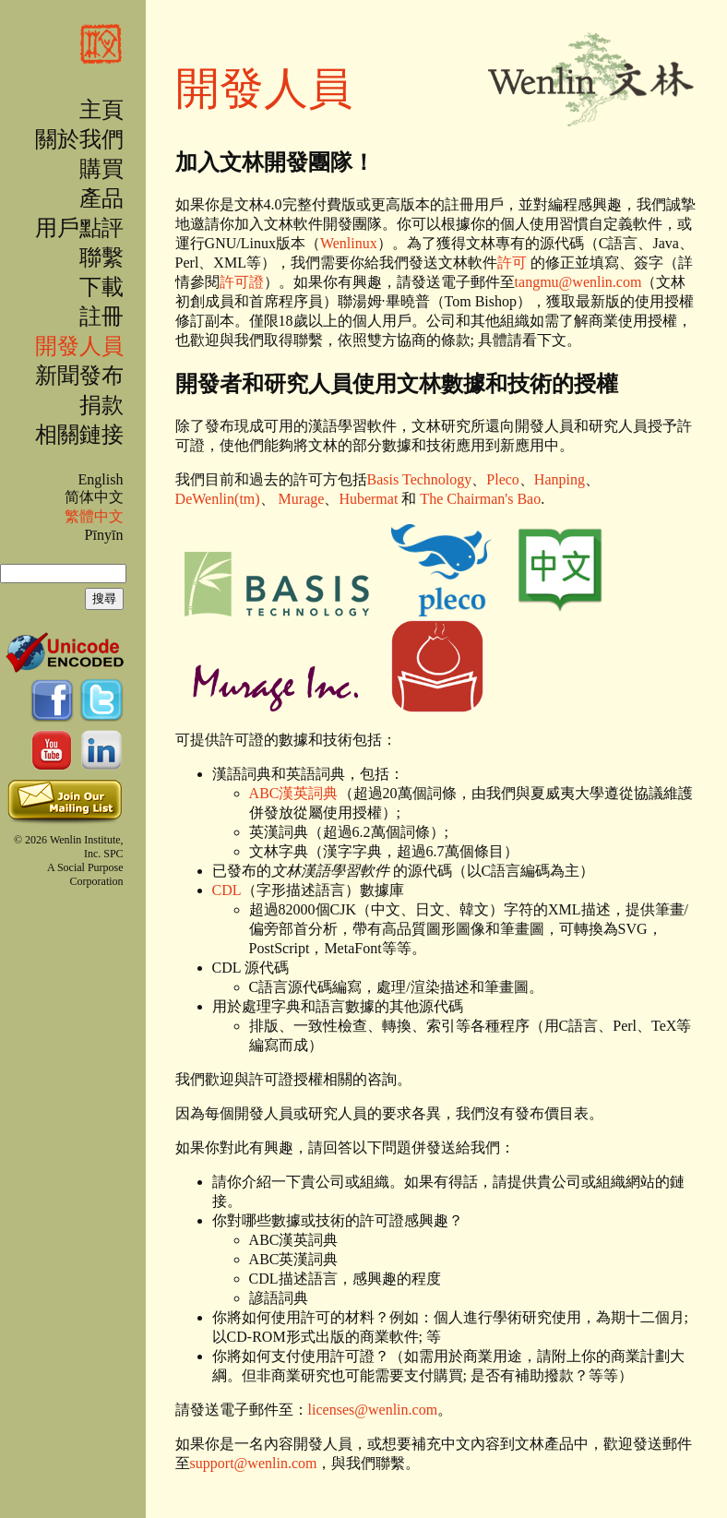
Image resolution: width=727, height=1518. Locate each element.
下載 (101, 287)
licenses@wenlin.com (372, 1409)
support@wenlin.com (253, 1463)
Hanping (559, 479)
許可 (512, 262)
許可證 (242, 282)
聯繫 (101, 257)
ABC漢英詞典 (294, 793)
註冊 (101, 317)
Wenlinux (348, 243)
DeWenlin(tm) (217, 499)
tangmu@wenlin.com (578, 282)
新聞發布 (79, 376)
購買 (101, 169)
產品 (101, 198)
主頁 (101, 110)
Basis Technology (419, 479)
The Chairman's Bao (480, 499)
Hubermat (368, 499)
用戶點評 (79, 228)
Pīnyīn (104, 535)
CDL (227, 890)
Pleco (502, 479)
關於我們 (79, 139)
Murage (302, 499)
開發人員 (79, 346)
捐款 (101, 405)
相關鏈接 (79, 435)
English (100, 479)
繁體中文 (94, 516)
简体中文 (94, 497)
